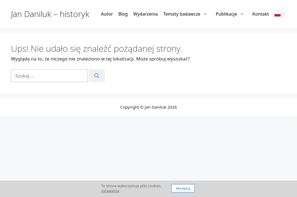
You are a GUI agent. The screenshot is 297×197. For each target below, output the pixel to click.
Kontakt (260, 14)
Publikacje (233, 14)
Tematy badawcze (188, 14)
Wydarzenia (145, 14)
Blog (123, 14)
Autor (107, 14)
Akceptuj (183, 188)
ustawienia (110, 190)
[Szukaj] (97, 75)
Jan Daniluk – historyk (50, 13)
